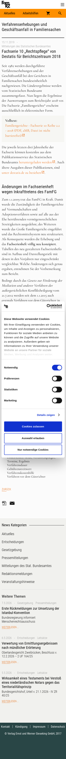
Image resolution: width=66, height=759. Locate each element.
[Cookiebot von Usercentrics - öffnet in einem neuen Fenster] (47, 306)
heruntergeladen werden (35, 162)
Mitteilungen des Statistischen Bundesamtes (26, 46)
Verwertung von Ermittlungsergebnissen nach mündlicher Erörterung (30, 645)
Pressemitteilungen (46, 603)
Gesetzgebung (25, 603)
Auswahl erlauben (33, 438)
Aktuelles (9, 13)
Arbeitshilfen (30, 13)
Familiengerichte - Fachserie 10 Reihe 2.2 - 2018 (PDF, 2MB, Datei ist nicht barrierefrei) (32, 130)
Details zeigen (46, 414)
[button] (62, 4)
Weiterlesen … (10, 627)
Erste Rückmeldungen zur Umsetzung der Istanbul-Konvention (30, 610)
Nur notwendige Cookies (33, 449)
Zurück (6, 489)
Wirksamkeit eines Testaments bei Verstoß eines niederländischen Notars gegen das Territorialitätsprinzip (31, 682)
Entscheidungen (26, 638)
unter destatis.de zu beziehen (21, 173)
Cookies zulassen (33, 426)
